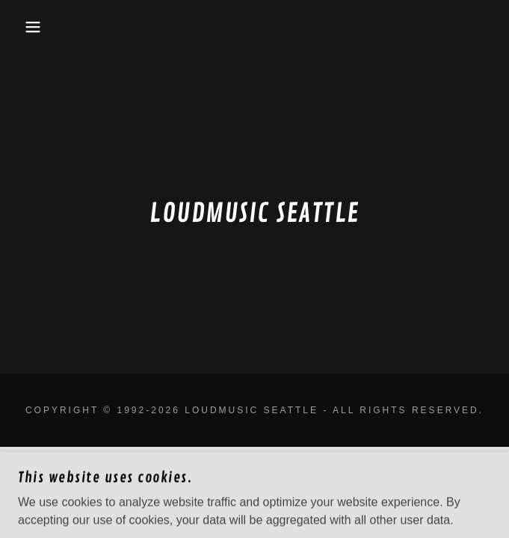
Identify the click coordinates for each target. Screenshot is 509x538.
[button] (33, 27)
